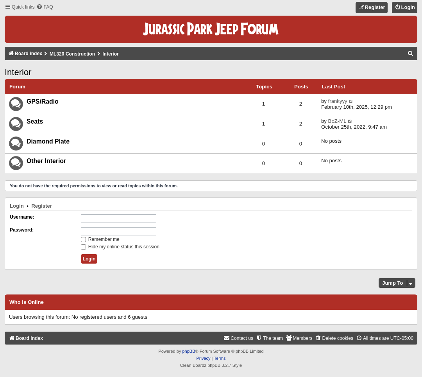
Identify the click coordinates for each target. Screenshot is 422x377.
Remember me (100, 239)
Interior (18, 72)
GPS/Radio (43, 101)
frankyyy (337, 101)
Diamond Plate (48, 141)
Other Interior (46, 161)
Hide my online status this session (120, 247)
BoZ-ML (337, 121)
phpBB (188, 351)
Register (41, 206)
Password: (22, 230)
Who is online (26, 302)
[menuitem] (44, 7)
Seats (35, 121)
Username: (22, 217)
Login (17, 206)
